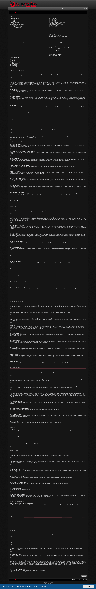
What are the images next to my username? (17, 36)
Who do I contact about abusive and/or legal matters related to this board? (61, 60)
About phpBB (12, 549)
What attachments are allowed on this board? (56, 54)
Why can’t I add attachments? (14, 49)
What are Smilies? (12, 60)
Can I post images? (13, 61)
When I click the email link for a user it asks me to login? (19, 39)
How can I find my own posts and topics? (55, 44)
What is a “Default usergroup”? (54, 25)
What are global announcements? (15, 62)
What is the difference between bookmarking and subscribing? (59, 47)
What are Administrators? (53, 19)
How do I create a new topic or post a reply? (17, 42)
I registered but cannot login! (14, 22)
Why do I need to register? (14, 19)
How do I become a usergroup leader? (55, 23)
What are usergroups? (52, 21)
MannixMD (51, 582)
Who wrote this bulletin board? (54, 58)
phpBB (40, 173)
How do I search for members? (54, 43)
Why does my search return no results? (55, 41)
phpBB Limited (39, 548)
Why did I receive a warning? (14, 50)
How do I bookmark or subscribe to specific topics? (57, 48)
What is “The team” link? (53, 26)
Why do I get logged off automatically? (16, 26)
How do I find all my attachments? (54, 55)
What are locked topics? (13, 65)
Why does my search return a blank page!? (56, 42)
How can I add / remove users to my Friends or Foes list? (58, 36)
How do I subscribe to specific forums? (55, 49)
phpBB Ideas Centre (57, 555)
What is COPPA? (12, 20)
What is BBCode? (12, 58)
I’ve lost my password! (13, 25)
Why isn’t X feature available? (53, 59)
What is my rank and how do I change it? (16, 38)
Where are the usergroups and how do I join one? (57, 22)
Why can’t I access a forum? (14, 48)
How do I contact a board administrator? (55, 61)
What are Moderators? (52, 20)
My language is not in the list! (14, 35)
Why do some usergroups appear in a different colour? (57, 24)
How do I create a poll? (13, 45)
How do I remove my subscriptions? (54, 50)
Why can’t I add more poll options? (15, 46)
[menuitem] (61, 8)
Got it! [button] (88, 586)
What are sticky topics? (13, 64)
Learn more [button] (43, 586)
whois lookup (82, 561)
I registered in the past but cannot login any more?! (18, 24)
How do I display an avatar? (14, 37)
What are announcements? (14, 63)
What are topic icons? (13, 66)
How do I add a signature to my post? (16, 44)
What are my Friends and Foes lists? (55, 35)
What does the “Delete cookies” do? (15, 27)
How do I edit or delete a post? (14, 43)
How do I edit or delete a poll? (14, 47)
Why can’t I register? (13, 21)
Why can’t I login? (12, 23)
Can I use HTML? (12, 59)
